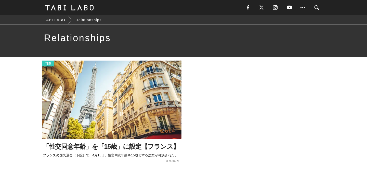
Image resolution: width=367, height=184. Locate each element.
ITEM (48, 64)
